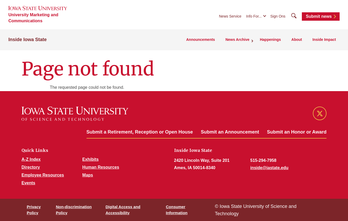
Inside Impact (324, 39)
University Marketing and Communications (33, 18)
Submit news (319, 16)
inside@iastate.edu (269, 167)
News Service (230, 16)
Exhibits (90, 159)
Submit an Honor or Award (296, 132)
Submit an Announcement (230, 132)
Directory (31, 167)
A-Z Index (31, 159)
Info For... (254, 16)
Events (28, 183)
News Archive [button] (237, 39)
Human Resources (100, 167)
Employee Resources (43, 175)
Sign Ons (278, 16)
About (296, 39)
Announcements (200, 39)
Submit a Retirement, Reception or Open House (140, 132)
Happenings (270, 39)
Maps (87, 175)
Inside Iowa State (27, 39)
